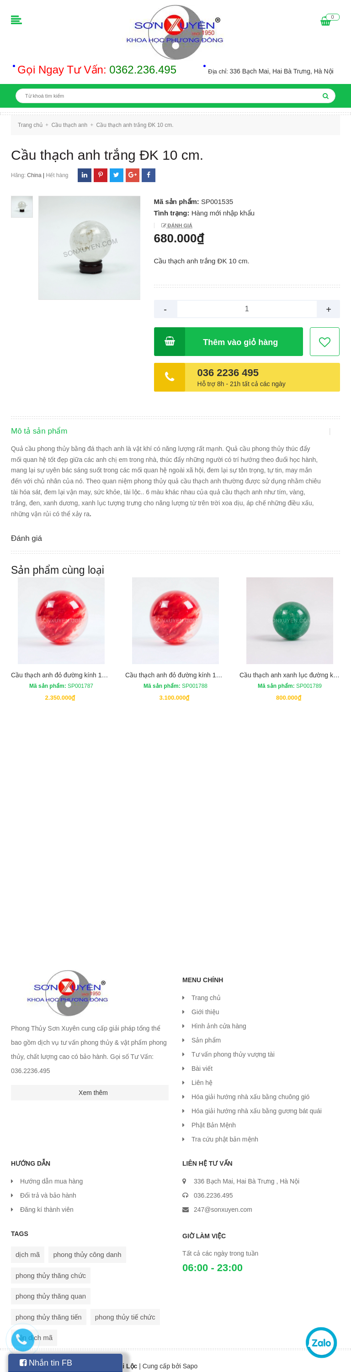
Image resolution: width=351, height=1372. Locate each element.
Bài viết (202, 1058)
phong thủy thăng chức (51, 1265)
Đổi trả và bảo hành (48, 1185)
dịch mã (28, 1244)
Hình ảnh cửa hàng (218, 1016)
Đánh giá (179, 225)
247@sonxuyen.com (223, 1199)
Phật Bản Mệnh (213, 1115)
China (34, 175)
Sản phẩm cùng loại (57, 560)
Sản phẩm (206, 1030)
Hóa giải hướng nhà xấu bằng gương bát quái (256, 1101)
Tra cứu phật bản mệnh (224, 1129)
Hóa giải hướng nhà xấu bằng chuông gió (250, 1086)
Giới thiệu (205, 1001)
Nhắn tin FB (46, 1362)
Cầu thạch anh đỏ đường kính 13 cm (63, 665)
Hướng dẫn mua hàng (51, 1171)
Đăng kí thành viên (47, 1199)
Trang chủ (206, 987)
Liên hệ (202, 1072)
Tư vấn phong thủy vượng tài (233, 1044)
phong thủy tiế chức (125, 1307)
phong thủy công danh (87, 1244)
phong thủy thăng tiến (49, 1307)
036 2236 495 (228, 372)
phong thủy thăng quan (51, 1286)
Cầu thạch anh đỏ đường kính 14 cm (177, 665)
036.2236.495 (213, 1185)
